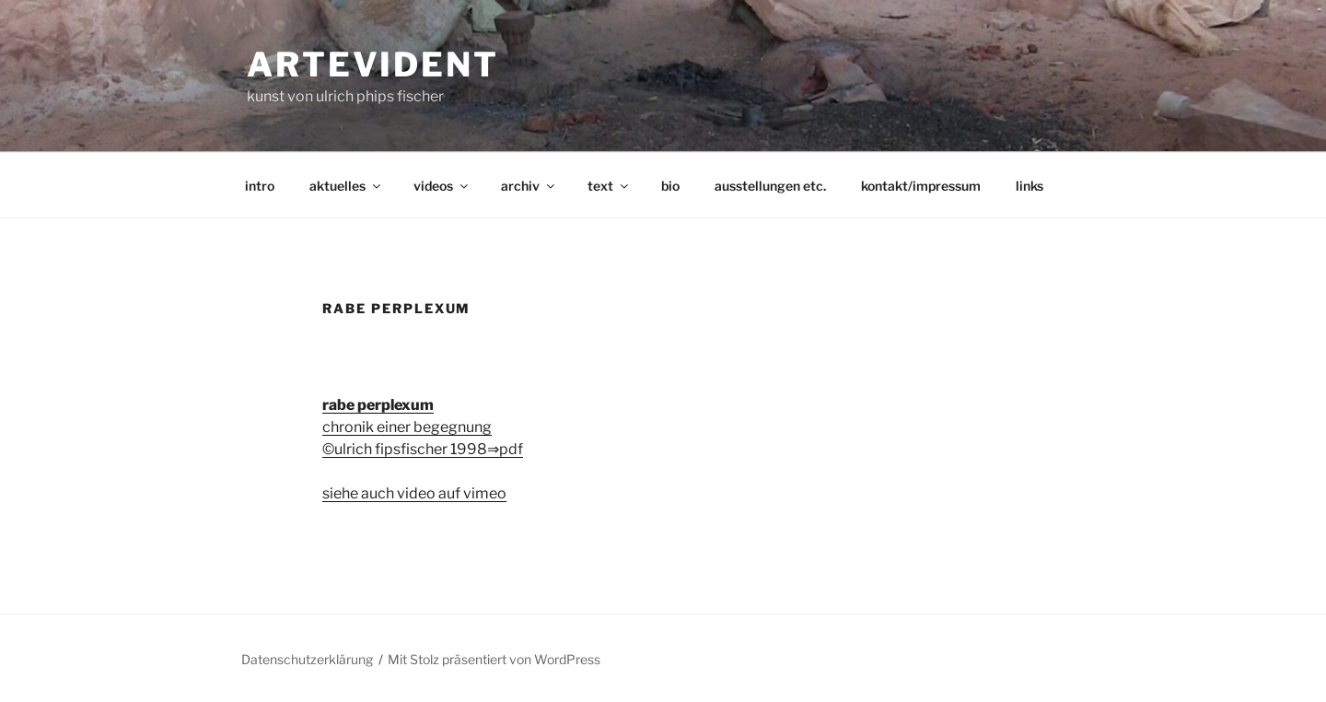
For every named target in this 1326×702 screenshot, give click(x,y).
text (609, 185)
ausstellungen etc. (770, 185)
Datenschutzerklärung (307, 659)
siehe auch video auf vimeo (414, 493)
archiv (529, 185)
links (1029, 185)
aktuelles (346, 185)
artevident (373, 64)
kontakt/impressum (921, 185)
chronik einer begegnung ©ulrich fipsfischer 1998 (407, 427)
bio (670, 185)
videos (442, 185)
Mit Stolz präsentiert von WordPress (494, 659)
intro (259, 185)
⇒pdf (505, 449)
